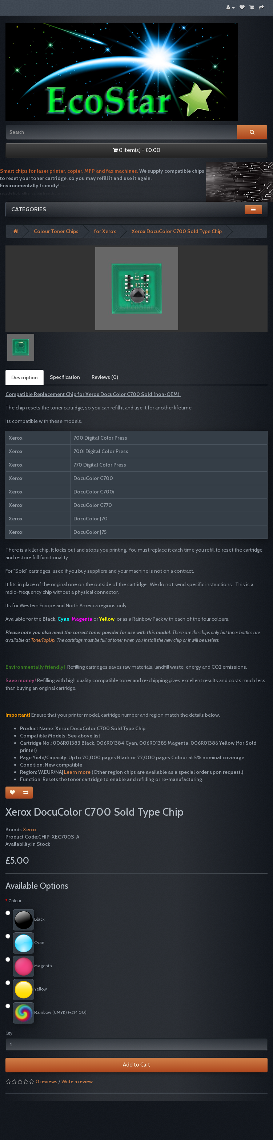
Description (24, 377)
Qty (8, 1033)
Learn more (77, 772)
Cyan (24, 943)
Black (25, 920)
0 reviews (46, 1081)
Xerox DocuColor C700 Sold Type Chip (177, 231)
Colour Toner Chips (56, 231)
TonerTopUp (43, 640)
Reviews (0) (105, 377)
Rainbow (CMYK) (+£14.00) (46, 1013)
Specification (65, 377)
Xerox (30, 829)
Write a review (77, 1081)
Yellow (26, 989)
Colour (14, 900)
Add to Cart (136, 1064)
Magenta (28, 966)
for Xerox (105, 231)
